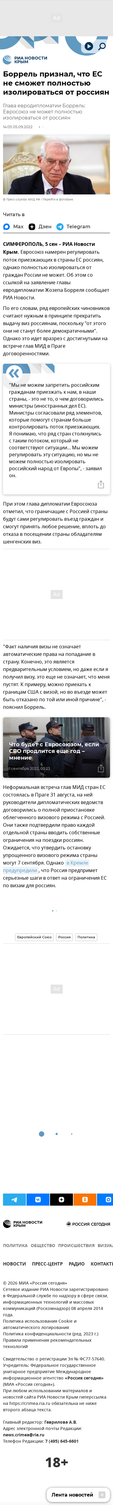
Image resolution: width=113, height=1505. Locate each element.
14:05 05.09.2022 (18, 127)
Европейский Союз (34, 937)
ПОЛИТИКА (15, 1246)
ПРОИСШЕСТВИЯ (76, 1246)
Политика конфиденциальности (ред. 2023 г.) (50, 1334)
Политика (86, 937)
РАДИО (77, 1264)
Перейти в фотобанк (58, 199)
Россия (64, 937)
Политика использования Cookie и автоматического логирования (40, 1324)
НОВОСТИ (14, 1264)
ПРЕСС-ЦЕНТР (47, 1264)
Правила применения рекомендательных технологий (47, 1343)
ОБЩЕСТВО (43, 1246)
